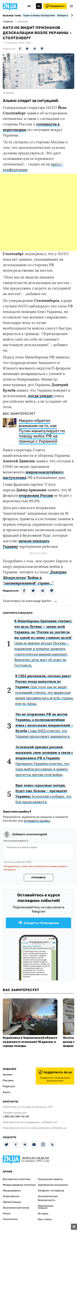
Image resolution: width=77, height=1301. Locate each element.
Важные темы (12, 15)
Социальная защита (50, 1179)
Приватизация (12, 1202)
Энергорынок (11, 1196)
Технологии (10, 1219)
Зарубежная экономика (53, 1184)
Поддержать (55, 6)
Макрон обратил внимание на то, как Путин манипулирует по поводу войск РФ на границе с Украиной (42, 431)
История (43, 1213)
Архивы (7, 1074)
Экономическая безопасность (48, 1198)
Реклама (8, 1080)
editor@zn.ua (58, 1128)
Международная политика (19, 1184)
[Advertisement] (38, 212)
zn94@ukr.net (49, 1122)
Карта (6, 1092)
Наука (6, 1213)
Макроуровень (12, 1190)
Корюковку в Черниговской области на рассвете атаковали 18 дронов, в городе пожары (30, 1042)
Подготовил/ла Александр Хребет (27, 601)
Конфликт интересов (51, 1190)
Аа (38, 6)
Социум (42, 1207)
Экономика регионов (16, 1207)
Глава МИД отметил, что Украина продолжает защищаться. (44, 725)
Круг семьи (45, 1219)
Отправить (38, 877)
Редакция (9, 1086)
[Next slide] (71, 15)
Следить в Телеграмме (38, 923)
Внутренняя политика (16, 1179)
